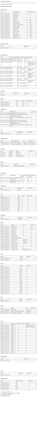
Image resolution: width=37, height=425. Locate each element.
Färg (1, 129)
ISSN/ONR (2, 148)
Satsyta (2, 254)
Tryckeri (2, 305)
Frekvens (2, 98)
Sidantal (2, 263)
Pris (1, 193)
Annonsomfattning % (4, 378)
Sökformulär (3, 1)
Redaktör (2, 222)
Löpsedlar (2, 161)
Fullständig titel (3, 109)
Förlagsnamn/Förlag (4, 138)
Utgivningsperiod (4, 356)
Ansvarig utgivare (4, 9)
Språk (2, 296)
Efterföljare (3, 90)
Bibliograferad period (4, 43)
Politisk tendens (3, 185)
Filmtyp (2, 370)
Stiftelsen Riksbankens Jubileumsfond (5, 395)
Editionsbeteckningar (4, 54)
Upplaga (2, 321)
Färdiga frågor (7, 1)
